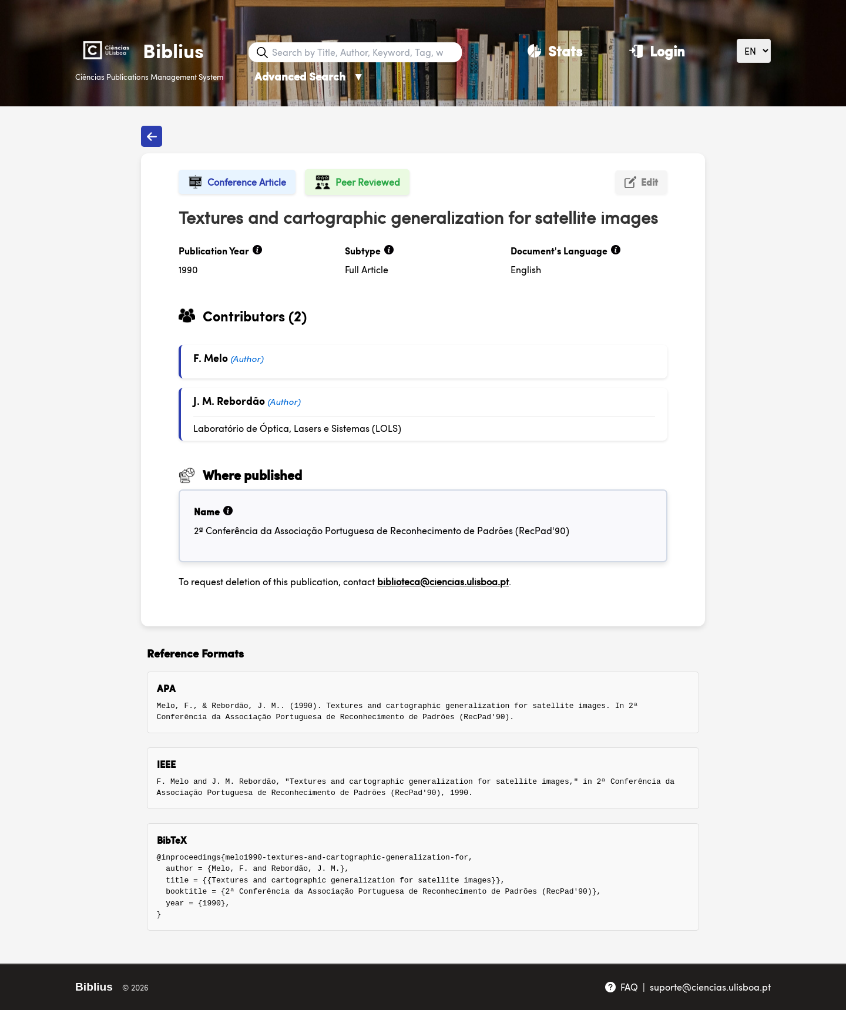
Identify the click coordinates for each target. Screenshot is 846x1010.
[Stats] (555, 50)
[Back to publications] (151, 136)
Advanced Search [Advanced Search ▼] (309, 76)
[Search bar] (365, 52)
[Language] (754, 51)
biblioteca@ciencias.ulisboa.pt (443, 581)
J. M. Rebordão (229, 400)
